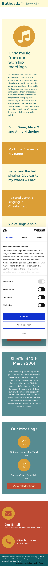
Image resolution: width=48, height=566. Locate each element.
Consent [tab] (9, 238)
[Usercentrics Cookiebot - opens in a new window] (34, 230)
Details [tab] (24, 238)
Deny (24, 333)
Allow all (24, 316)
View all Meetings (24, 486)
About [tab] (39, 238)
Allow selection (24, 325)
